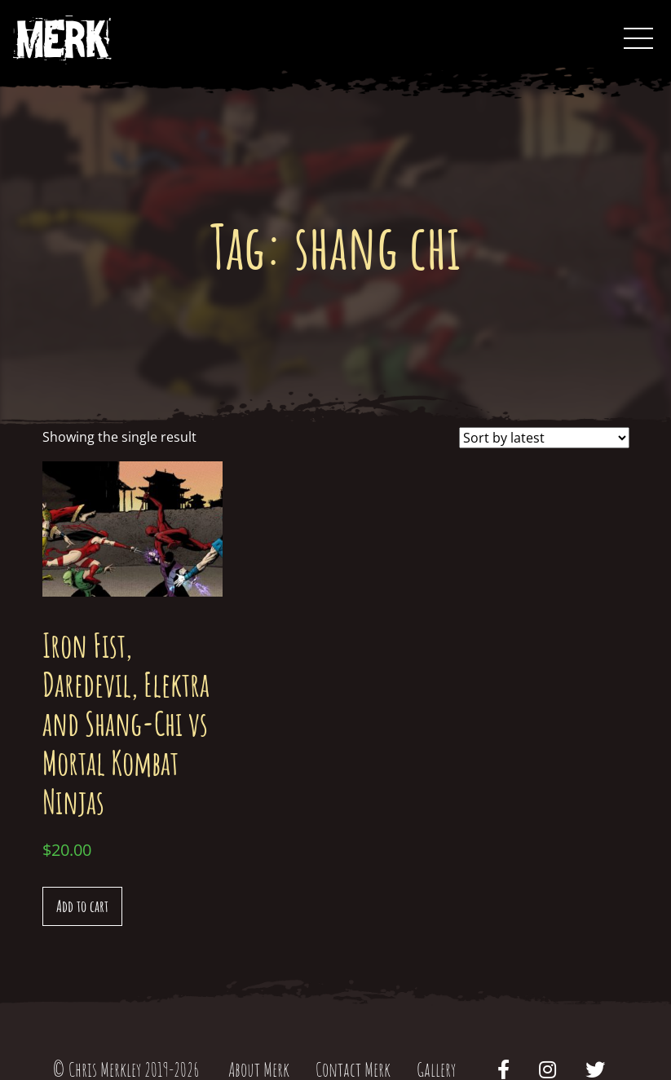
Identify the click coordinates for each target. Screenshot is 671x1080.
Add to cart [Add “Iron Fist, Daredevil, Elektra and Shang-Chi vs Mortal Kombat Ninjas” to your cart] (82, 906)
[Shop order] (544, 437)
